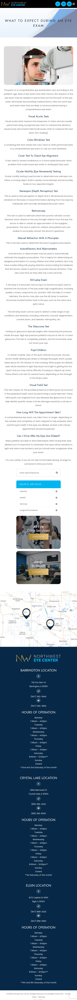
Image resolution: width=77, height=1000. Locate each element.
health (23, 497)
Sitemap (41, 997)
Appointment (63, 3)
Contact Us (38, 572)
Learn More (38, 536)
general (23, 491)
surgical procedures (29, 510)
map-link (4, 593)
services (23, 504)
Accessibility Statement (54, 994)
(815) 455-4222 (38, 804)
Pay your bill (69, 3)
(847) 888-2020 (38, 912)
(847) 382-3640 (57, 3)
